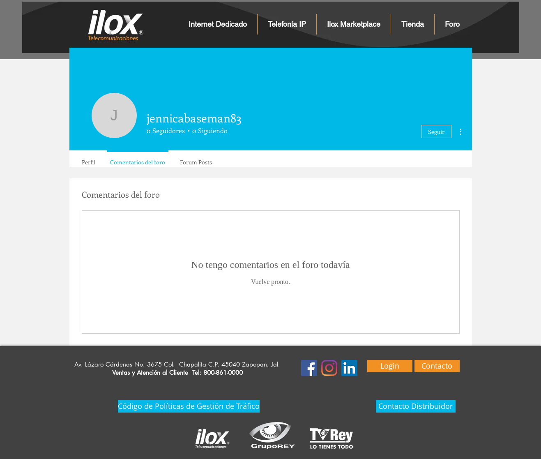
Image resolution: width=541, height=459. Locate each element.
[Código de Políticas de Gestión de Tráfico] (189, 406)
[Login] (389, 366)
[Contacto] (437, 366)
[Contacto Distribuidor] (416, 406)
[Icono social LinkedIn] (349, 368)
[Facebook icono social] (309, 368)
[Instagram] (329, 368)
